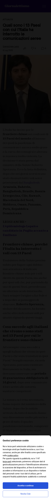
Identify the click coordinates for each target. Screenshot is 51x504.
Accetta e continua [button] (25, 485)
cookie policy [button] (12, 455)
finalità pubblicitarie (18, 477)
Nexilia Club (26, 494)
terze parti (7, 461)
